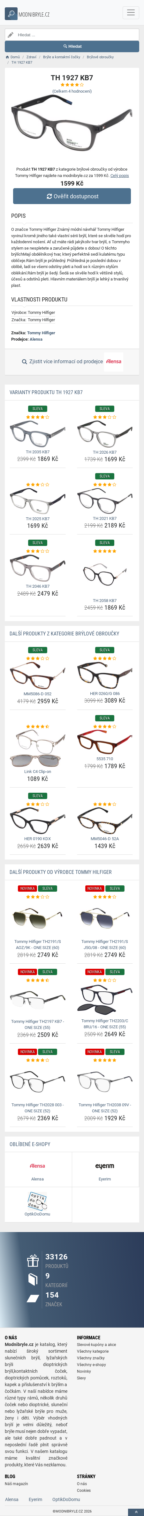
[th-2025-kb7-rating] (37, 485)
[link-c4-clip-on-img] (37, 748)
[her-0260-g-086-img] (105, 675)
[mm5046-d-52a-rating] (105, 804)
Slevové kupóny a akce (96, 1344)
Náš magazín (16, 1484)
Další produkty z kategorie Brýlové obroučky (64, 634)
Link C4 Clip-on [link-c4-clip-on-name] (37, 771)
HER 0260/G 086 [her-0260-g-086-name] (105, 693)
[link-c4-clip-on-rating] (37, 727)
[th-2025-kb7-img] (37, 501)
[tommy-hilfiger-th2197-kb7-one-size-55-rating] (37, 980)
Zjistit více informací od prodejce (72, 362)
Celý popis (119, 175)
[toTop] (136, 1512)
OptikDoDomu (66, 1499)
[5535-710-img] (105, 742)
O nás (82, 1484)
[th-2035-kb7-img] (37, 434)
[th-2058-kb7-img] (105, 575)
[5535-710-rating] (105, 727)
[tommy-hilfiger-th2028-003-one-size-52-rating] (37, 1060)
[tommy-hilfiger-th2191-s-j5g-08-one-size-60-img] (105, 918)
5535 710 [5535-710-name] (104, 758)
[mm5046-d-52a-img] (105, 820)
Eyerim (35, 1499)
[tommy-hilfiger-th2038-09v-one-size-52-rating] (105, 1060)
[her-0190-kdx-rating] (37, 804)
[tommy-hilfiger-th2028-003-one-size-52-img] (37, 1081)
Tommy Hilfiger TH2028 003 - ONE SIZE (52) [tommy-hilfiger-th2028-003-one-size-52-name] (37, 1108)
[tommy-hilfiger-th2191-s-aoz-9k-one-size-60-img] (37, 918)
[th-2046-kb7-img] (37, 568)
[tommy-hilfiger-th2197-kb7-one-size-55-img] (37, 1000)
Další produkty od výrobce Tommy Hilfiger (61, 872)
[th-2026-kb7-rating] (105, 417)
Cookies (84, 1490)
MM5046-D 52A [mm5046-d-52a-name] (105, 838)
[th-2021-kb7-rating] (105, 485)
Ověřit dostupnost (71, 196)
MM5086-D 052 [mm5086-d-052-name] (37, 693)
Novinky (84, 1371)
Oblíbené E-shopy (30, 1144)
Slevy (81, 1378)
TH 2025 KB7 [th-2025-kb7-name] (37, 518)
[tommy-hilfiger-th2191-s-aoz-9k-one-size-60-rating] (37, 897)
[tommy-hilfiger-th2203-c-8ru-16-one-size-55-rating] (105, 980)
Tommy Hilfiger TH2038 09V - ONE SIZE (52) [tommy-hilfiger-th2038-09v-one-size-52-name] (105, 1108)
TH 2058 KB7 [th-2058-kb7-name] (105, 600)
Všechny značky (91, 1358)
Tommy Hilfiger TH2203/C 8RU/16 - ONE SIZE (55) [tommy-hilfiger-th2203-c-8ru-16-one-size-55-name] (104, 1024)
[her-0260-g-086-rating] (105, 658)
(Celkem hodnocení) (72, 91)
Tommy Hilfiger (41, 332)
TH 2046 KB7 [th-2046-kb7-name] (37, 586)
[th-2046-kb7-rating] (37, 551)
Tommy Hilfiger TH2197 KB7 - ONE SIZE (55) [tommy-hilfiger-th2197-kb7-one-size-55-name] (37, 1024)
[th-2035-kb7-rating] (37, 417)
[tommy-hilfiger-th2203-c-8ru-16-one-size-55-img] (105, 999)
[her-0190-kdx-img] (37, 820)
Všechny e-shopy (91, 1365)
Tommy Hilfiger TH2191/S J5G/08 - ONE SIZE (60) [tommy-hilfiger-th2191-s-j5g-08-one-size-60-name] (104, 944)
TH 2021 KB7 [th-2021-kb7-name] (105, 518)
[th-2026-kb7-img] (105, 434)
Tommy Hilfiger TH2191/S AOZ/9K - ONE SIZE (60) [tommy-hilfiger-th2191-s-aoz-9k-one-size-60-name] (37, 944)
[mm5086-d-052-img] (37, 676)
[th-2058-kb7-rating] (105, 551)
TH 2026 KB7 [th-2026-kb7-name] (105, 452)
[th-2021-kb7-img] (105, 501)
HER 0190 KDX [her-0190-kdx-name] (37, 838)
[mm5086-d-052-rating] (37, 658)
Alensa (36, 339)
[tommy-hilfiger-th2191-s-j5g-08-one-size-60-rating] (105, 897)
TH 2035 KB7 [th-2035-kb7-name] (37, 452)
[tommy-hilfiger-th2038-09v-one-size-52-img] (105, 1081)
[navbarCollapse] (131, 12)
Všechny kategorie (93, 1351)
